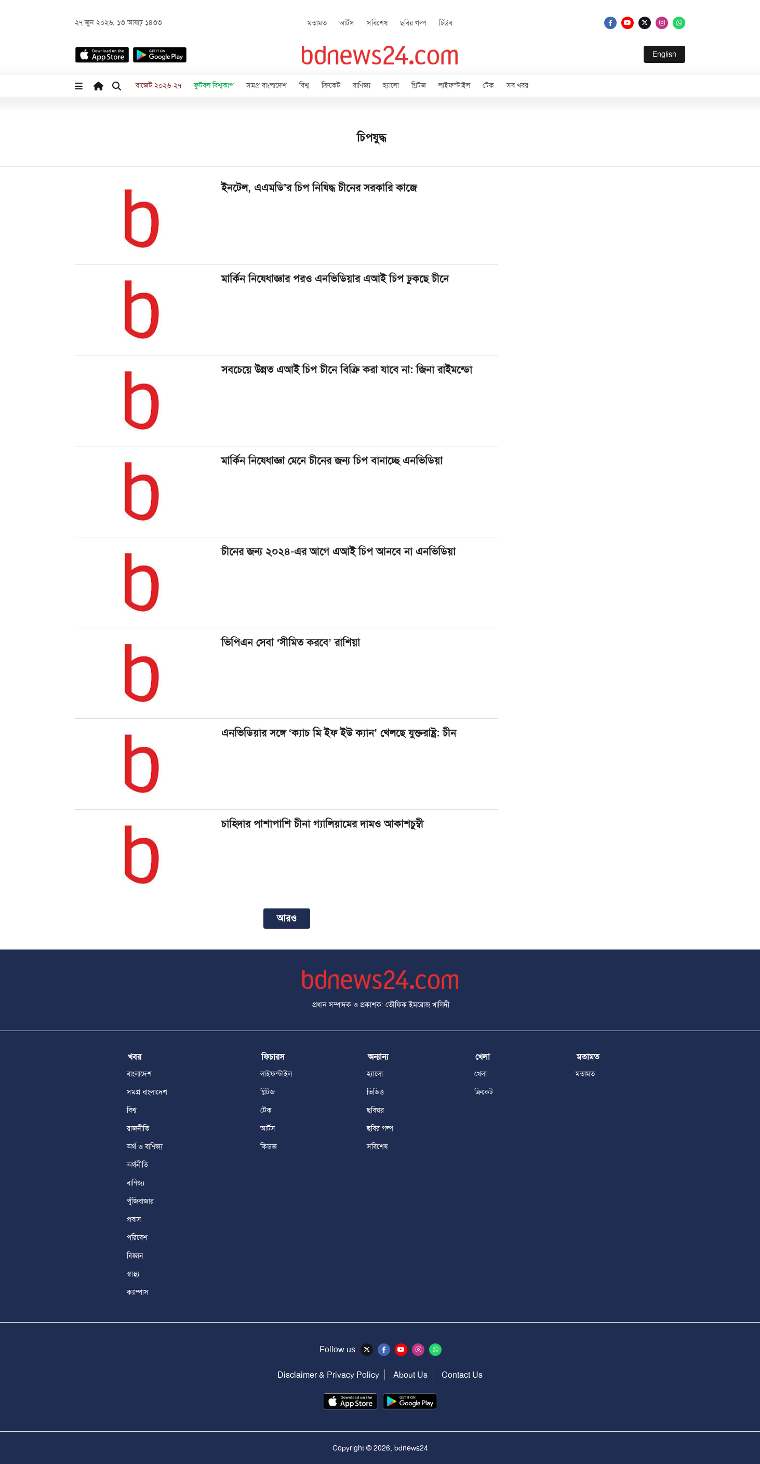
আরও (287, 918)
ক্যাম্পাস (138, 1292)
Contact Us (462, 1374)
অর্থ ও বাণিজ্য (145, 1146)
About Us (410, 1374)
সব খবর (517, 85)
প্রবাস (134, 1219)
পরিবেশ (137, 1237)
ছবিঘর (375, 1110)
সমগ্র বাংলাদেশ (266, 85)
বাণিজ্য (361, 85)
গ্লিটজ (418, 85)
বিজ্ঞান (135, 1255)
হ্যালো (391, 85)
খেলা (480, 1073)
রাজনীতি (138, 1128)
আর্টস (346, 23)
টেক (488, 85)
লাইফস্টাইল (454, 85)
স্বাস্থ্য (133, 1273)
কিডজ (268, 1146)
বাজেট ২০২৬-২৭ (158, 85)
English (664, 54)
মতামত (317, 23)
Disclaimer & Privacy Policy (328, 1374)
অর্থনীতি (137, 1164)
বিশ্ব (304, 85)
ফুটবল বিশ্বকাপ (214, 85)
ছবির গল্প (413, 23)
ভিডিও (375, 1092)
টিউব (445, 23)
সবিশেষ (377, 23)
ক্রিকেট (331, 85)
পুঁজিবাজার (140, 1201)
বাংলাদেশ (139, 1073)
